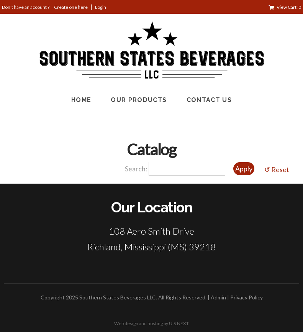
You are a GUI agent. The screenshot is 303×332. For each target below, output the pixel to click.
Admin (218, 297)
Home (81, 100)
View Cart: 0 (289, 7)
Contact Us (209, 100)
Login (100, 7)
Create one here (71, 7)
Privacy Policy (246, 297)
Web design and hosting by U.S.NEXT (151, 323)
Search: (137, 168)
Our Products (139, 100)
